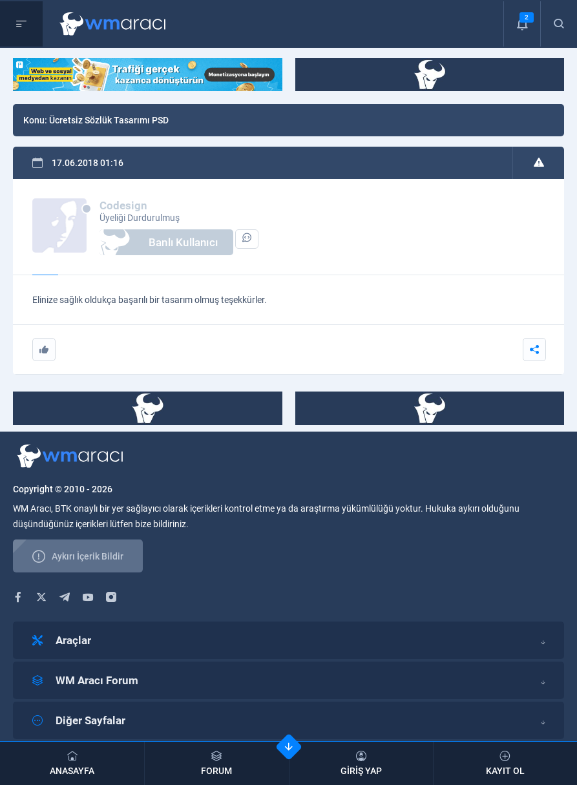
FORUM (216, 763)
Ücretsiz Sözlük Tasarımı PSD (109, 120)
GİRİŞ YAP (361, 763)
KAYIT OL (505, 763)
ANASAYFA (72, 763)
